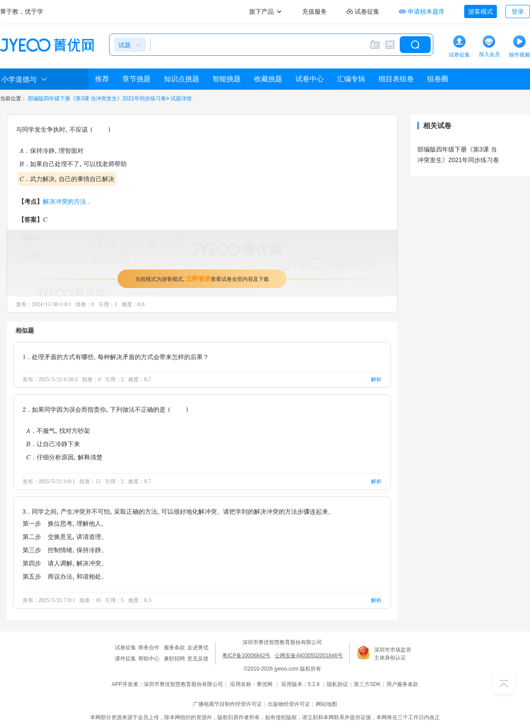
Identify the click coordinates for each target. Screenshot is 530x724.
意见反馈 (197, 659)
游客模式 (480, 11)
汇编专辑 (351, 79)
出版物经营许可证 (289, 704)
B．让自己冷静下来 (53, 443)
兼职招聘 (174, 659)
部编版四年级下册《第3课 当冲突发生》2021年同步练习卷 (97, 98)
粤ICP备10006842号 (246, 655)
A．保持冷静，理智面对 (51, 150)
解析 (376, 379)
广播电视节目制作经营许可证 (227, 704)
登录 (517, 11)
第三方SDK (367, 684)
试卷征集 (125, 647)
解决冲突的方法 (64, 201)
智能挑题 (226, 79)
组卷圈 (437, 79)
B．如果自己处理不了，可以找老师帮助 (73, 163)
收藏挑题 (268, 79)
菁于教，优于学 (21, 11)
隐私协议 (337, 684)
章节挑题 (136, 79)
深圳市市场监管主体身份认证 (392, 654)
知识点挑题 (181, 79)
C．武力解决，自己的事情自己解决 (66, 178)
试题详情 (181, 98)
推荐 (102, 79)
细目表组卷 (396, 79)
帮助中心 (148, 659)
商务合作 (148, 647)
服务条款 (174, 647)
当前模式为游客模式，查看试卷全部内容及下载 (202, 278)
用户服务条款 (402, 684)
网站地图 (326, 704)
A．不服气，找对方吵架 (58, 430)
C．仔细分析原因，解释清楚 (64, 457)
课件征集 (125, 659)
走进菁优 (197, 647)
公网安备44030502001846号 (308, 655)
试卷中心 (309, 79)
